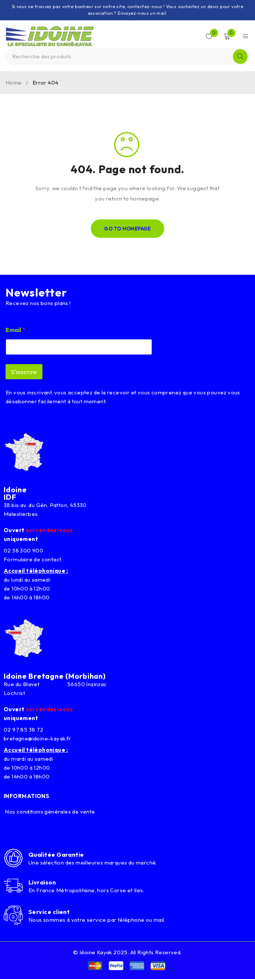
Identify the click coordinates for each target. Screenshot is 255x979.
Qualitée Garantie (56, 854)
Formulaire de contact (32, 559)
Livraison (42, 882)
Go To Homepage (127, 229)
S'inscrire (24, 372)
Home (14, 82)
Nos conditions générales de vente (49, 811)
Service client (49, 911)
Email (15, 329)
